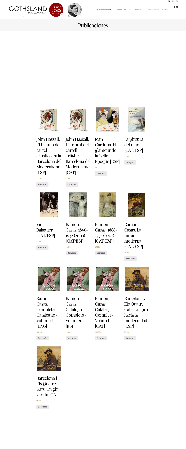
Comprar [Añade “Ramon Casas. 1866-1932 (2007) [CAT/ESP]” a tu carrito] (101, 253)
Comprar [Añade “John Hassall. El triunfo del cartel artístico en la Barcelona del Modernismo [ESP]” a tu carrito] (42, 184)
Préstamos (138, 10)
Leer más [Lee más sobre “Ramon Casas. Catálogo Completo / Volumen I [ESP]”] (72, 338)
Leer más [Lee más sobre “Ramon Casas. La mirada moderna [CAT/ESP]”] (130, 258)
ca (177, 1)
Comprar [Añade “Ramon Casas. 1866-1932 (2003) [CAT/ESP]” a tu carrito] (72, 253)
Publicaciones (153, 10)
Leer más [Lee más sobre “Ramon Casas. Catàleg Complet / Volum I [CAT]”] (101, 338)
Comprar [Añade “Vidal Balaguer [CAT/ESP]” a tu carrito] (42, 247)
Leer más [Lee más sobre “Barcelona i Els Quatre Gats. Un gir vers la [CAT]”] (42, 407)
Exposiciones (122, 10)
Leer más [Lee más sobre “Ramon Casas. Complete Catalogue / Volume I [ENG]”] (42, 338)
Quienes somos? (104, 10)
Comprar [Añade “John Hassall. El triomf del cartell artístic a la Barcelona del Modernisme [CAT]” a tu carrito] (72, 184)
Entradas (166, 10)
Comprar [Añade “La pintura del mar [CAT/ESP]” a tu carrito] (130, 162)
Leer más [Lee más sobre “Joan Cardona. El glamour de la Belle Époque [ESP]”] (101, 173)
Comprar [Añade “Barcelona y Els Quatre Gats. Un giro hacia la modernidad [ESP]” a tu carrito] (130, 338)
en (169, 1)
